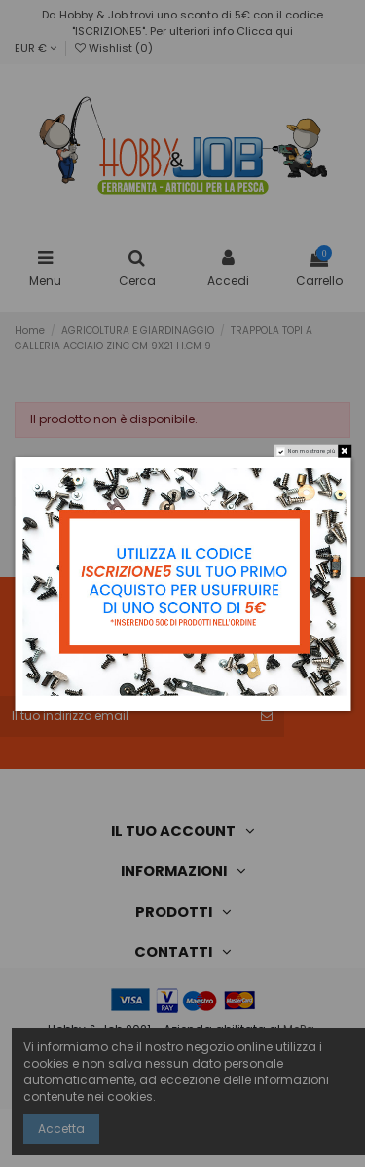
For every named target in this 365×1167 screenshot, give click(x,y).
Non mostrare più (311, 451)
